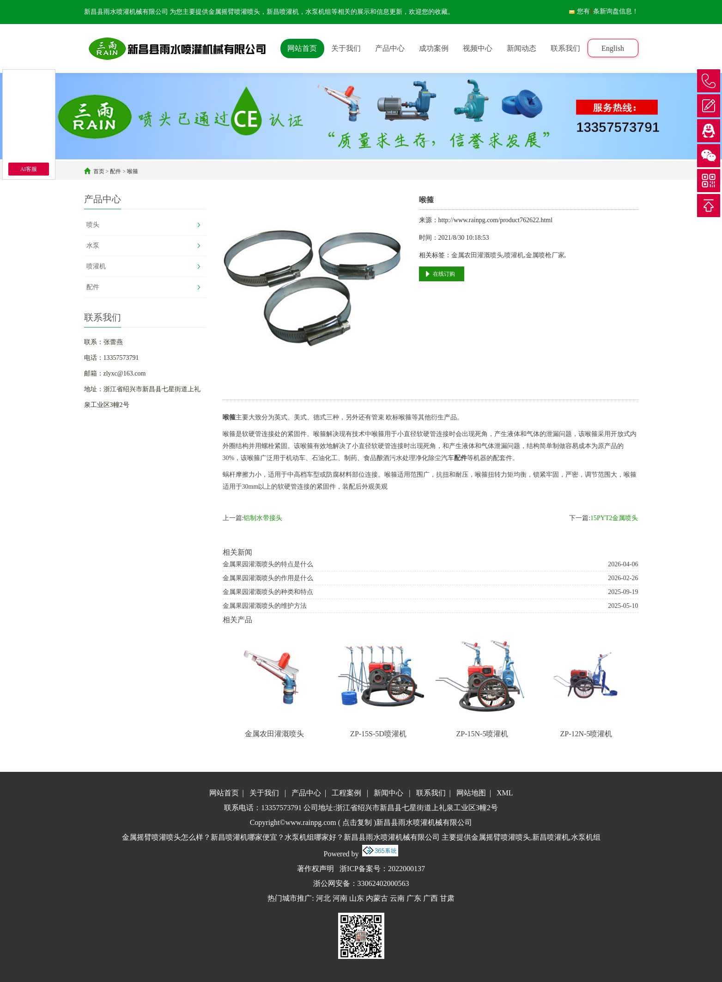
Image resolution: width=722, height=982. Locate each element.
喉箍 (132, 171)
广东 (414, 898)
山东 (356, 898)
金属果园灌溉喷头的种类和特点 (268, 591)
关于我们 (346, 48)
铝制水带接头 (262, 518)
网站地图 (471, 793)
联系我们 (565, 48)
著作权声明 (315, 869)
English (612, 48)
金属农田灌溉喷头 (477, 255)
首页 (98, 171)
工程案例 (346, 793)
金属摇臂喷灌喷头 (234, 11)
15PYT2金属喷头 (614, 518)
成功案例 (434, 48)
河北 (323, 898)
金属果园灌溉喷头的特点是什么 (268, 564)
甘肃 (447, 898)
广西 (430, 898)
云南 (397, 898)
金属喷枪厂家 (545, 255)
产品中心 (390, 48)
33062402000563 (383, 883)
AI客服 (28, 169)
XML (505, 793)
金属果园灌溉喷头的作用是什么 (268, 578)
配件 (115, 171)
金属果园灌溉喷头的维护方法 (265, 605)
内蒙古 (377, 898)
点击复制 (357, 822)
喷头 (92, 224)
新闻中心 (388, 793)
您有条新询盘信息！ (603, 11)
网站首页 (302, 48)
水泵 (92, 245)
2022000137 (406, 869)
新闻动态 (521, 48)
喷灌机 (96, 266)
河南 (340, 898)
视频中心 (477, 48)
